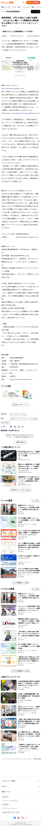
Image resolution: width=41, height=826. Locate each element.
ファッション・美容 (28, 7)
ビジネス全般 (33, 419)
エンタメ (8, 7)
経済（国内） (6, 422)
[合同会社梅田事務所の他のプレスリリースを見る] (35, 11)
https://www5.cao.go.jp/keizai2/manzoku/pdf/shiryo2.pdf (20, 113)
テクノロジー (14, 414)
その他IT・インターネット (18, 419)
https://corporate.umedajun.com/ (13, 88)
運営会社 (5, 797)
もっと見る (35, 501)
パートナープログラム (10, 801)
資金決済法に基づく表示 (10, 812)
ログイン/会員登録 (33, 2)
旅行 (19, 7)
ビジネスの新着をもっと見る (20, 671)
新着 (2, 7)
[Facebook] (11, 427)
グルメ (14, 7)
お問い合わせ (20, 442)
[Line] (19, 427)
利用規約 (5, 804)
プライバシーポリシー (10, 808)
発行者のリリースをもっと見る (20, 490)
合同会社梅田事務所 (33, 36)
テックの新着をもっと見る (20, 582)
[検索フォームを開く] (23, 2)
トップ (4, 759)
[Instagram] (22, 818)
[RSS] (26, 818)
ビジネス (23, 414)
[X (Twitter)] (15, 427)
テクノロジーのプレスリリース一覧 (19, 759)
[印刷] (22, 427)
